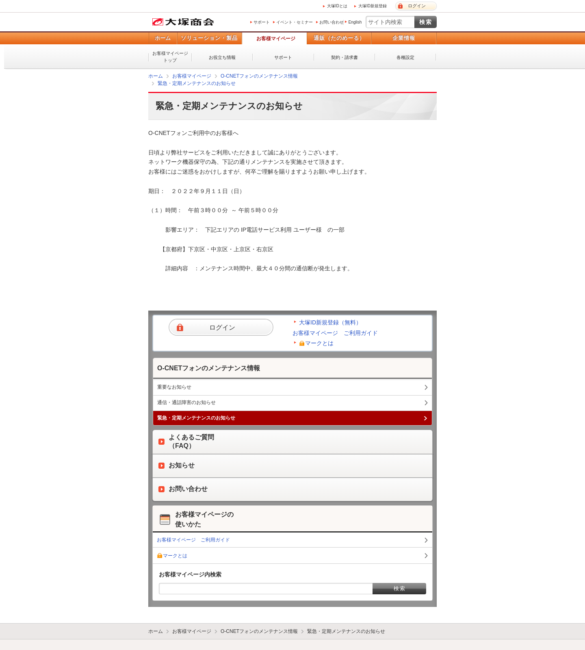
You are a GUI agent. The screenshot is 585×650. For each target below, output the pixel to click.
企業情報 (403, 38)
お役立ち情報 (222, 57)
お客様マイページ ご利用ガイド (335, 333)
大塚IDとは (337, 6)
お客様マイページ (275, 38)
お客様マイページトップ (170, 57)
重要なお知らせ (174, 387)
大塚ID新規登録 (372, 6)
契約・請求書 (344, 57)
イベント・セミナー (294, 22)
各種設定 (405, 57)
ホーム (163, 38)
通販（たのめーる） (339, 38)
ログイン (417, 5)
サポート (262, 22)
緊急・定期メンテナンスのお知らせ (197, 83)
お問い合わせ (331, 22)
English (355, 22)
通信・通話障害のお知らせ (186, 402)
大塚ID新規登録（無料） (330, 322)
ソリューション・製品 (209, 38)
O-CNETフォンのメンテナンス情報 (259, 76)
